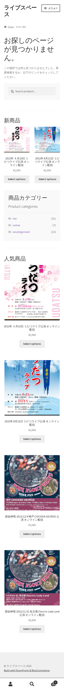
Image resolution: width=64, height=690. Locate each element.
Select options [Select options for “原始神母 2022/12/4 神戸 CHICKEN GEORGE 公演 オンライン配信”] (32, 534)
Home (11, 26)
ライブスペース (20, 11)
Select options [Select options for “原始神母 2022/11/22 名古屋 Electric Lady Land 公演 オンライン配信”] (32, 629)
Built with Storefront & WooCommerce (27, 670)
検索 (32, 684)
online (16, 225)
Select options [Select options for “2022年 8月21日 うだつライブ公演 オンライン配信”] (47, 179)
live (15, 218)
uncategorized (21, 232)
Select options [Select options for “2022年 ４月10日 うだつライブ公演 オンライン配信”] (16, 179)
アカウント (10, 684)
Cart (50, 682)
